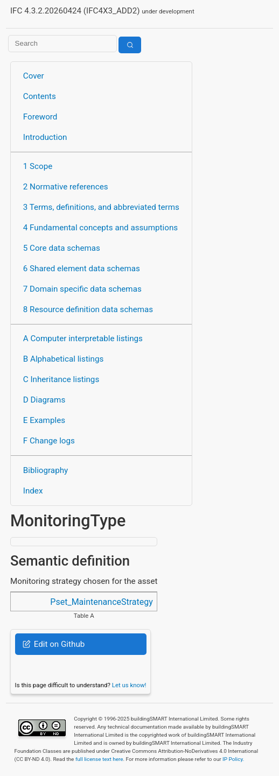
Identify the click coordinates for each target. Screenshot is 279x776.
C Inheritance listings (61, 379)
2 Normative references (65, 187)
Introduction (45, 137)
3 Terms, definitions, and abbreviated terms (101, 207)
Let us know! (129, 685)
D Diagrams (44, 400)
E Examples (44, 420)
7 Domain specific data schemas (82, 289)
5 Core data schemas (61, 248)
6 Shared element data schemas (81, 268)
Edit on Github (54, 644)
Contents (39, 96)
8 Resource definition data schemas (88, 309)
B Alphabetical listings (63, 359)
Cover (33, 76)
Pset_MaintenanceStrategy (101, 602)
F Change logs (49, 441)
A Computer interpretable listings (83, 338)
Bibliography (45, 470)
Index (33, 491)
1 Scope (38, 166)
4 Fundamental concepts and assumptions (100, 227)
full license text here (99, 759)
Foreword (40, 117)
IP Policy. (233, 759)
